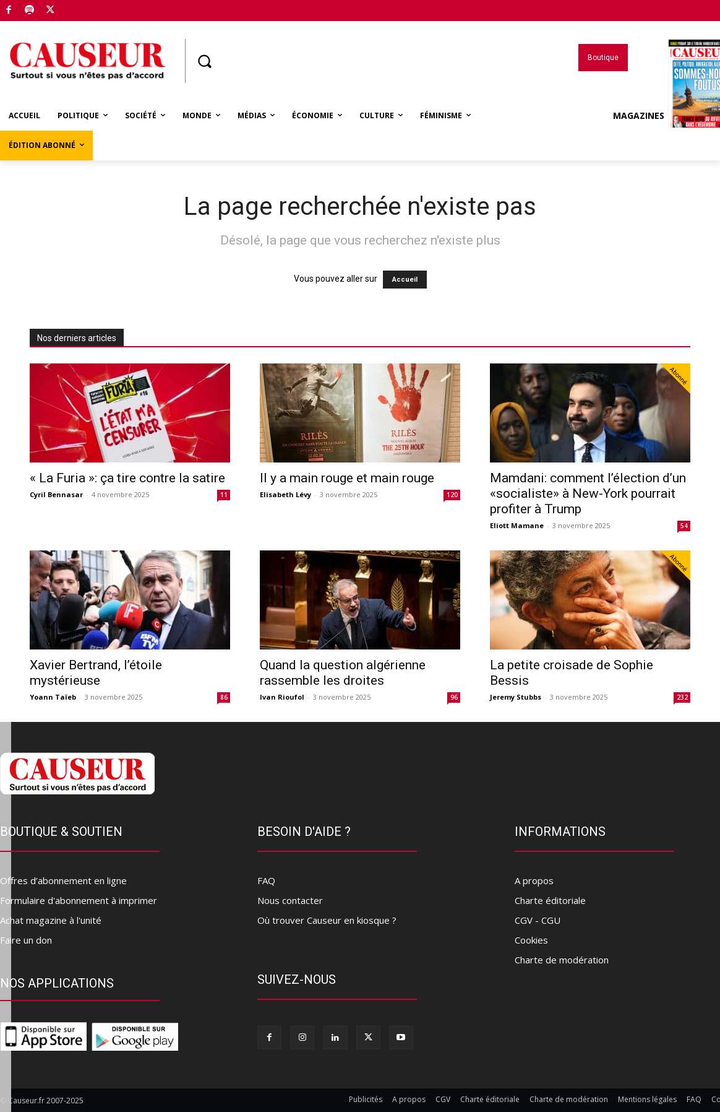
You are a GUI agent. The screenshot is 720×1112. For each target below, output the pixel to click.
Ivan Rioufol (282, 697)
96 (454, 697)
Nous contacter (290, 900)
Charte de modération (562, 959)
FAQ (266, 880)
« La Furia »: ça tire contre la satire (127, 478)
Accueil (405, 280)
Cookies (531, 940)
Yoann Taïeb (53, 697)
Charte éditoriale (550, 900)
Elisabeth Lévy (285, 494)
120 (452, 494)
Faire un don (26, 940)
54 (684, 525)
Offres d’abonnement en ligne (63, 880)
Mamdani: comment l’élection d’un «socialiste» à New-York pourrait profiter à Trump (588, 493)
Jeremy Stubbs (515, 697)
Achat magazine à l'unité (50, 920)
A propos (534, 880)
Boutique (80, 8)
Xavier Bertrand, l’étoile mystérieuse (96, 673)
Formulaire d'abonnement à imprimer (78, 900)
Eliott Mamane (517, 525)
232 (682, 697)
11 (224, 494)
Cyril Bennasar (56, 494)
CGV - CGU (537, 920)
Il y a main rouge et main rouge (347, 478)
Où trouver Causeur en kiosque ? (326, 920)
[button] (204, 61)
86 (224, 697)
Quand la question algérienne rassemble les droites (343, 673)
